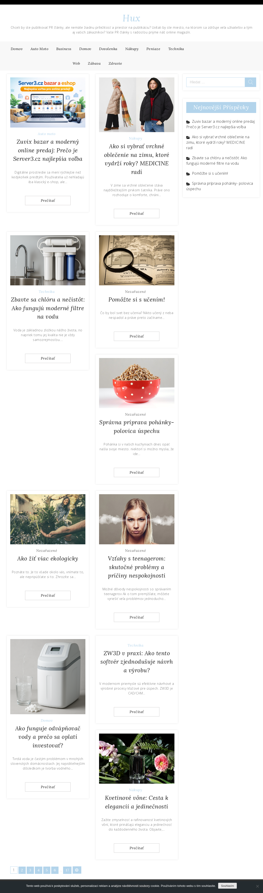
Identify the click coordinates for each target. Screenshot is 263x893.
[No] (257, 886)
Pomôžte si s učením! (136, 299)
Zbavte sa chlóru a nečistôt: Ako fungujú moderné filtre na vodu (48, 308)
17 (67, 870)
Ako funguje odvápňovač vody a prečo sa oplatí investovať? (48, 737)
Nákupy (131, 48)
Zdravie (115, 63)
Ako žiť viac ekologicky (47, 558)
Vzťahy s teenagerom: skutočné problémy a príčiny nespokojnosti (137, 567)
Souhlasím (227, 886)
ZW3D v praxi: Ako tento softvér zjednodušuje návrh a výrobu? (136, 662)
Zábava (94, 63)
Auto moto (40, 48)
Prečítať (48, 200)
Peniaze (153, 48)
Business (63, 48)
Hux (131, 18)
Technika (176, 48)
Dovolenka (108, 48)
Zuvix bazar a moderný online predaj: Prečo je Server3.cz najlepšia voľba (48, 150)
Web (76, 63)
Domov (17, 48)
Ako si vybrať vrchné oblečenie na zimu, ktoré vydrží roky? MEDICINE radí (218, 142)
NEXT (77, 870)
